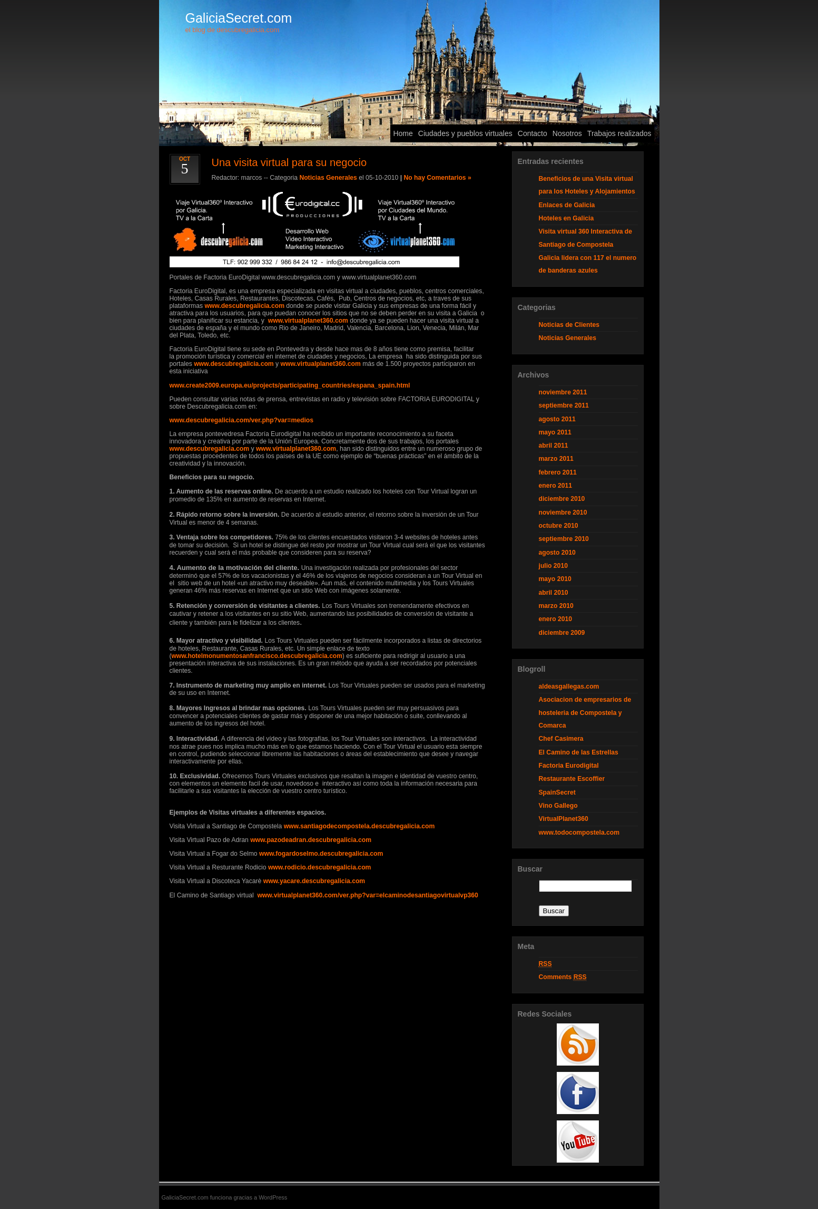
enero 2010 (556, 619)
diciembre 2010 (562, 498)
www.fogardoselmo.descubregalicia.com (321, 853)
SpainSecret (557, 792)
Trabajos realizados (619, 133)
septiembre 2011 (564, 405)
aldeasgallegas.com (569, 686)
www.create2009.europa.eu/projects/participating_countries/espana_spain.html (290, 385)
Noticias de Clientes (569, 324)
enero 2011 (556, 485)
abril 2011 (553, 445)
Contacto (532, 133)
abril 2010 (553, 592)
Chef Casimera (561, 738)
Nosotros (567, 133)
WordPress (273, 1197)
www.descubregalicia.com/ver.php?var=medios (242, 420)
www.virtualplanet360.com (308, 320)
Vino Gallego (558, 805)
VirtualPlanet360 (563, 819)
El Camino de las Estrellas (578, 752)
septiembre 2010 (564, 539)
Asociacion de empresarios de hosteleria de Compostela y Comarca (585, 712)
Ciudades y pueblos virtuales (465, 133)
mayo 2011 (555, 432)
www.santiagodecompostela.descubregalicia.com (359, 826)
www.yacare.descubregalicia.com (314, 881)
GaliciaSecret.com (238, 18)
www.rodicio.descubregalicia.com (319, 867)
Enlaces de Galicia (567, 205)
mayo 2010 (555, 579)
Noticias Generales (328, 177)
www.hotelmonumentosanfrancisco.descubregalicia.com (257, 656)
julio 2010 (553, 565)
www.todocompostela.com (579, 832)
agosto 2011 (557, 419)
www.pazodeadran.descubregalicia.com (310, 840)
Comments (563, 977)
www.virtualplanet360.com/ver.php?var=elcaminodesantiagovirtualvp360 (367, 895)
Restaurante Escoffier (572, 778)
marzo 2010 (556, 606)
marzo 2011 (556, 458)
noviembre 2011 (563, 392)
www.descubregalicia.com (244, 305)
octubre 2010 (558, 525)
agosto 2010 (557, 552)
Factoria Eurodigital (569, 765)
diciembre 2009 (562, 632)
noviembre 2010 (563, 512)
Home (402, 133)
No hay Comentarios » (437, 177)
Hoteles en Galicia (566, 218)
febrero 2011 (558, 472)
